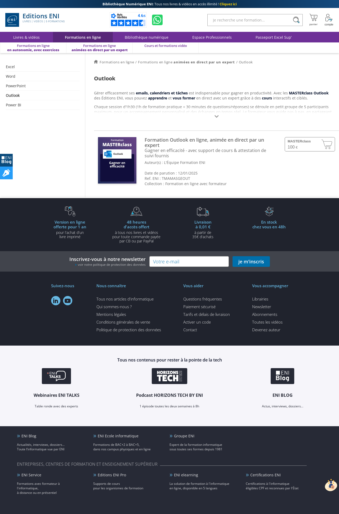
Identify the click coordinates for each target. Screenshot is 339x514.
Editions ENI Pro (112, 474)
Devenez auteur (266, 329)
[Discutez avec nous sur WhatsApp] (157, 20)
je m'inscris (251, 261)
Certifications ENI (265, 474)
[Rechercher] (296, 20)
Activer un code (197, 322)
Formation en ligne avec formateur (196, 183)
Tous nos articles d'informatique (125, 299)
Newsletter (261, 306)
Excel (10, 66)
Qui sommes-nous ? (114, 306)
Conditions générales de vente (123, 322)
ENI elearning (186, 474)
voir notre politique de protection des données (112, 264)
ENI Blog (28, 435)
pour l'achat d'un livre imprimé (70, 229)
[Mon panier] (313, 20)
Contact (190, 329)
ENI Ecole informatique (118, 435)
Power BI (13, 104)
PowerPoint (16, 85)
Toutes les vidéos (267, 322)
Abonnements (264, 314)
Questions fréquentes (202, 299)
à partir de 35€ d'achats (203, 229)
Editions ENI (35, 20)
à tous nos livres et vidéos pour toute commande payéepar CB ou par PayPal (136, 231)
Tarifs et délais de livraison (206, 314)
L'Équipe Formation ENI (184, 162)
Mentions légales (111, 314)
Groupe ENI (184, 435)
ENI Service (31, 474)
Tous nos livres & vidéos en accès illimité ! (169, 4)
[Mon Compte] (329, 20)
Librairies (260, 299)
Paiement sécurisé (199, 306)
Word (10, 76)
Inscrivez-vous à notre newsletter (107, 261)
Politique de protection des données (128, 329)
